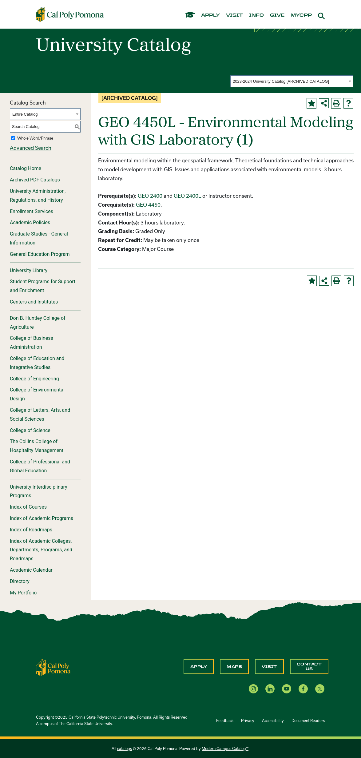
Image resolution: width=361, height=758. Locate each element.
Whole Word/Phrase (35, 138)
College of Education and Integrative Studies (37, 362)
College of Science (30, 430)
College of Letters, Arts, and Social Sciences (40, 414)
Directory (20, 581)
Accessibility (273, 720)
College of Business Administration (31, 342)
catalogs (124, 748)
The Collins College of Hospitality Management (36, 446)
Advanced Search (30, 148)
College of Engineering (34, 379)
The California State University (85, 723)
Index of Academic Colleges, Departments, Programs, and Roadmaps (41, 550)
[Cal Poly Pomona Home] (70, 14)
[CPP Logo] (53, 667)
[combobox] (291, 81)
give (277, 15)
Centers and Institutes (34, 302)
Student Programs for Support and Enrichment (42, 286)
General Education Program (40, 254)
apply (210, 15)
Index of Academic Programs (41, 518)
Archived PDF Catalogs (35, 180)
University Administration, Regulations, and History (37, 195)
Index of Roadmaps (31, 530)
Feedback (224, 720)
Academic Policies (30, 222)
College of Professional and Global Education (40, 466)
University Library (28, 270)
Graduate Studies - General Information (39, 238)
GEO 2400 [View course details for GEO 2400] (150, 196)
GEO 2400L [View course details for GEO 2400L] (187, 196)
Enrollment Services (31, 211)
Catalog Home (25, 168)
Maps (234, 667)
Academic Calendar (31, 570)
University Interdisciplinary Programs (38, 491)
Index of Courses (28, 507)
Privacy (247, 720)
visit (234, 15)
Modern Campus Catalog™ (225, 748)
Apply (198, 667)
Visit (269, 667)
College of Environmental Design (37, 394)
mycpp (301, 15)
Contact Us (309, 666)
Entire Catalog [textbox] (25, 114)
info (256, 15)
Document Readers (308, 720)
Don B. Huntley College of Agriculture (37, 322)
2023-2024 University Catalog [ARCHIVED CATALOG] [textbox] (281, 81)
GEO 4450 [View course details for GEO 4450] (148, 205)
